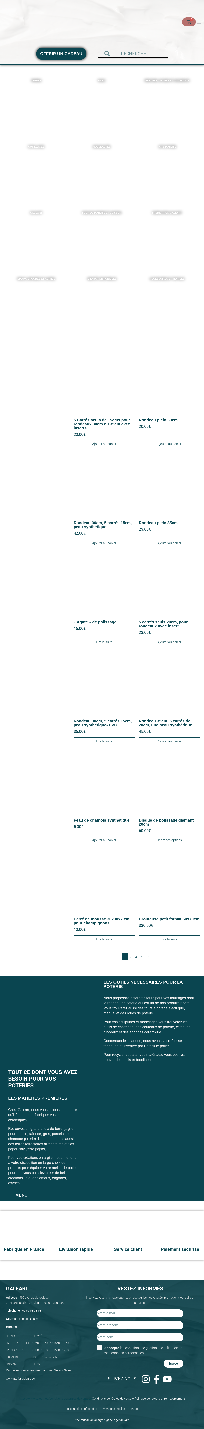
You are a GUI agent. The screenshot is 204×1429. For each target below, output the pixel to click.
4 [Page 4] (141, 957)
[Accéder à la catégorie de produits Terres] (36, 107)
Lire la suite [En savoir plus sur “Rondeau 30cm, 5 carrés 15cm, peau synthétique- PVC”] (104, 741)
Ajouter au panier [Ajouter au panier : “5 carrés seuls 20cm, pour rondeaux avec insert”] (169, 642)
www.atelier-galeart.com (21, 1379)
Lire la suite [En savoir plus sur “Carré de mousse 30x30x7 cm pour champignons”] (104, 939)
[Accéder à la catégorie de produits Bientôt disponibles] (101, 305)
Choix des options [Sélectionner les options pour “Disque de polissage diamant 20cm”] (169, 840)
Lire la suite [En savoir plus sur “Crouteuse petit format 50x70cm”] (169, 939)
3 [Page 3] (136, 957)
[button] (198, 22)
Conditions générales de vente (111, 1399)
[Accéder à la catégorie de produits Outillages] (36, 173)
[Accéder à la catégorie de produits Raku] (101, 107)
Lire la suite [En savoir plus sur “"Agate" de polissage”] (104, 642)
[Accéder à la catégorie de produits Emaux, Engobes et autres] (36, 305)
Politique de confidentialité (82, 1409)
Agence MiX (121, 1420)
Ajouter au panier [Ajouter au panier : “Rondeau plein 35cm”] (169, 543)
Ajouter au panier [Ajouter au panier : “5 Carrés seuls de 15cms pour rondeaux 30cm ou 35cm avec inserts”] (104, 444)
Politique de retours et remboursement (160, 1399)
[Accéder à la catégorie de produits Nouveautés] (101, 173)
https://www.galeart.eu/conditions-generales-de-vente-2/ (55, 1399)
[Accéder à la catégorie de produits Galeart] (36, 239)
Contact (133, 1409)
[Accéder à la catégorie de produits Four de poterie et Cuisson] (101, 239)
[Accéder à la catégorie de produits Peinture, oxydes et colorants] (167, 107)
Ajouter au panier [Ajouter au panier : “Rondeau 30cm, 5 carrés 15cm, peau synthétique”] (104, 543)
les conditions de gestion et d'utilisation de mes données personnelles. (143, 1350)
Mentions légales (114, 1409)
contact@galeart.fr (31, 1319)
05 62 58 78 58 (31, 1311)
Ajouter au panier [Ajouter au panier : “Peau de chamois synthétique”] (104, 840)
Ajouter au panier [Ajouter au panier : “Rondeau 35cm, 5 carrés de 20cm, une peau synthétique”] (169, 741)
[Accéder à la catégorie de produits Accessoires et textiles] (167, 305)
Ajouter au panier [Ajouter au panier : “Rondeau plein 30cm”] (169, 444)
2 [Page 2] (130, 957)
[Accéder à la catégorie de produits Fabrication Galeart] (167, 239)
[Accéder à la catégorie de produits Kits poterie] (167, 173)
